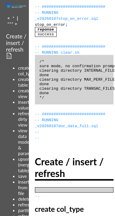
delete (24, 199)
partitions (27, 210)
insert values (24, 104)
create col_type (26, 70)
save (22, 176)
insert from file (23, 187)
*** (10, 23)
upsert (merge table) (25, 164)
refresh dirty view (25, 119)
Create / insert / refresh (16, 43)
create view (24, 93)
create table (24, 82)
